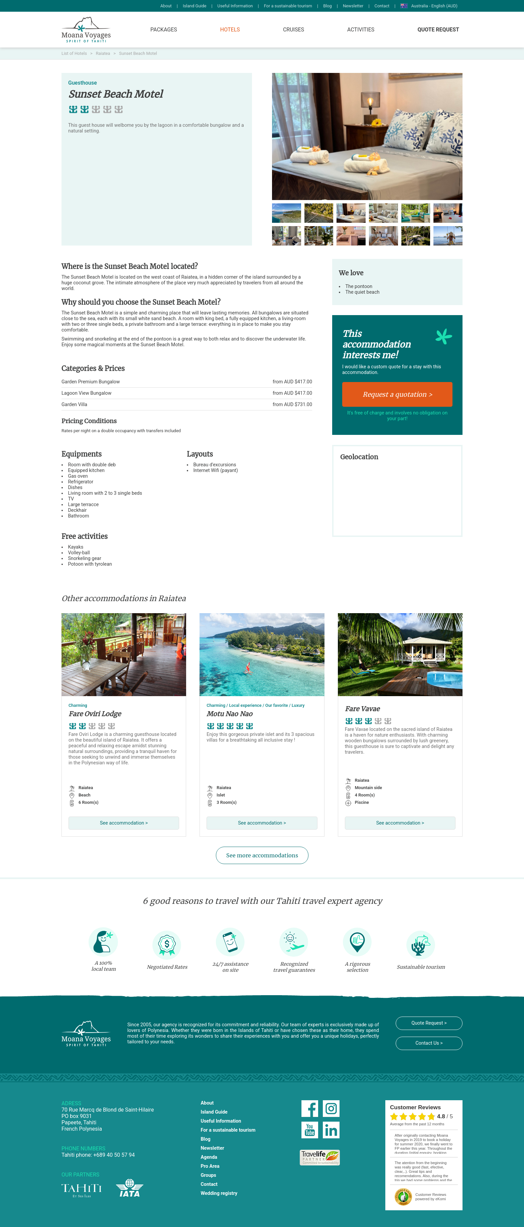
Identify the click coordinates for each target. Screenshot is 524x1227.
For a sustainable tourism (288, 5)
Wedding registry (219, 1193)
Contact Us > (429, 1043)
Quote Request (438, 29)
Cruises (293, 29)
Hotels (230, 29)
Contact (382, 5)
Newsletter (353, 5)
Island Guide (195, 5)
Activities (360, 29)
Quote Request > (428, 1023)
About (166, 5)
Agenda (209, 1157)
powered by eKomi (430, 1197)
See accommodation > (124, 823)
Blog (327, 5)
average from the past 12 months (417, 1124)
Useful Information (235, 5)
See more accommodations (262, 855)
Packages (163, 29)
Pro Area (210, 1166)
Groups (208, 1175)
